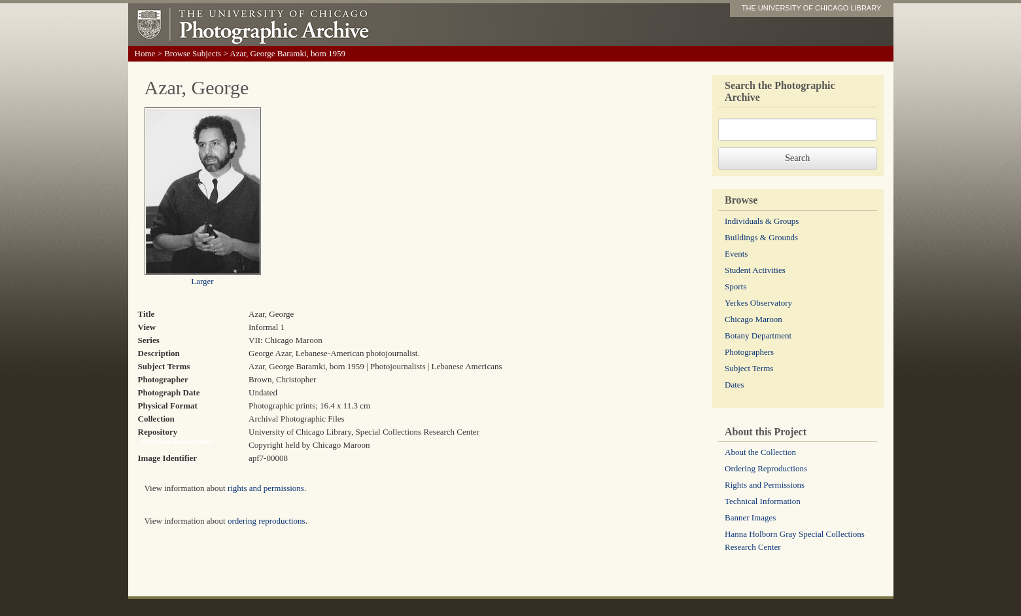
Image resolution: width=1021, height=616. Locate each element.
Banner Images (750, 517)
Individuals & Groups (762, 221)
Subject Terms (749, 368)
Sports (735, 286)
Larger (202, 281)
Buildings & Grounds (761, 237)
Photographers (749, 352)
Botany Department (758, 335)
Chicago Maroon (753, 319)
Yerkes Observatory (758, 303)
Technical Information (763, 501)
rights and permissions (266, 488)
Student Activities (755, 270)
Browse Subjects (192, 53)
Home (145, 53)
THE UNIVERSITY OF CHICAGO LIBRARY (812, 8)
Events (736, 254)
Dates (734, 385)
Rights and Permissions (765, 485)
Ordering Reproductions (766, 468)
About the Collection (760, 452)
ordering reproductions (266, 521)
